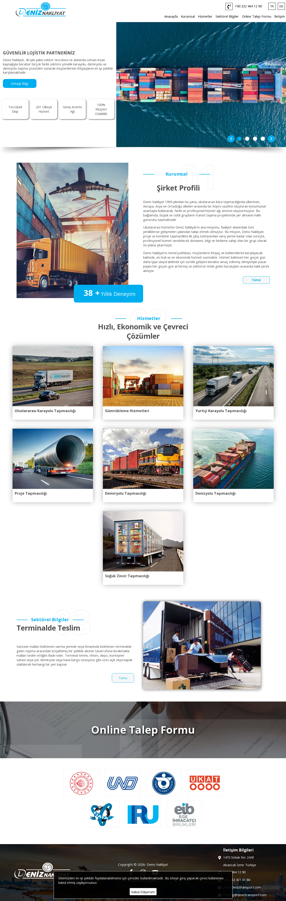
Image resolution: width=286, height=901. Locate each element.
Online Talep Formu (256, 16)
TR (272, 6)
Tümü (256, 280)
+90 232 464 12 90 (243, 6)
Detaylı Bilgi (19, 83)
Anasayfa (171, 16)
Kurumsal (188, 16)
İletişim (279, 16)
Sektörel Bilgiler (227, 16)
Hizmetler (205, 16)
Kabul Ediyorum (143, 892)
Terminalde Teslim (48, 628)
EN (281, 6)
